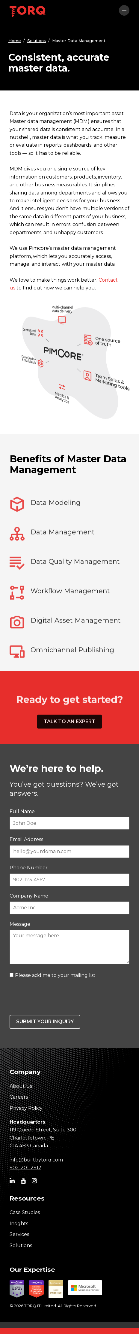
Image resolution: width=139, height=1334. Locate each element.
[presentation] (55, 997)
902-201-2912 (25, 1167)
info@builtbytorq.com (36, 1160)
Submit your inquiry (45, 1021)
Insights (19, 1223)
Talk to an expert (69, 747)
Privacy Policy (26, 1108)
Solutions (36, 40)
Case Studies (25, 1212)
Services (19, 1234)
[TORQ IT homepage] (28, 12)
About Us (21, 1086)
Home (14, 40)
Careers (19, 1097)
